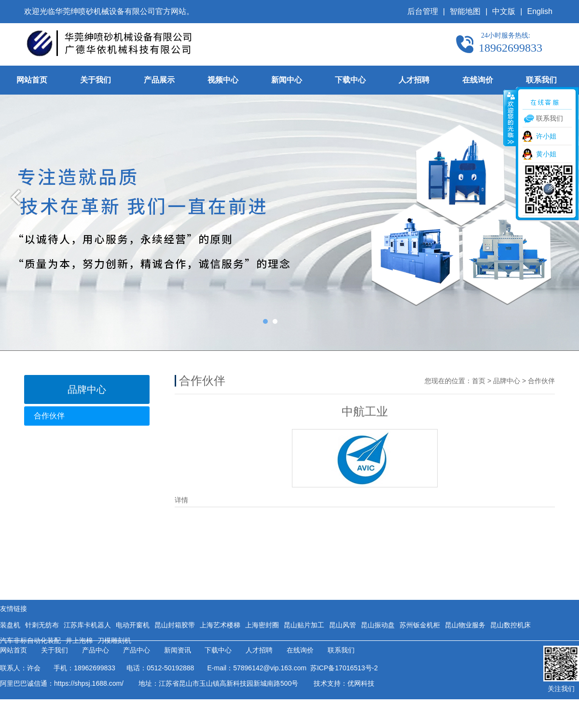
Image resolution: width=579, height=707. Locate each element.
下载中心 (350, 80)
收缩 (510, 117)
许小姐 (546, 136)
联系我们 (541, 80)
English (539, 11)
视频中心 (222, 80)
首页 (478, 381)
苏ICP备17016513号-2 (342, 668)
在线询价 (477, 80)
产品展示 (159, 80)
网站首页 (31, 80)
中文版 (503, 11)
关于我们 (95, 80)
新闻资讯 (177, 650)
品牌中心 (506, 381)
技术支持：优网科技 (344, 683)
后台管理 (422, 11)
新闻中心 (286, 80)
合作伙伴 (49, 416)
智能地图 (465, 11)
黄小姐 (546, 154)
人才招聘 (414, 80)
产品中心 (95, 650)
